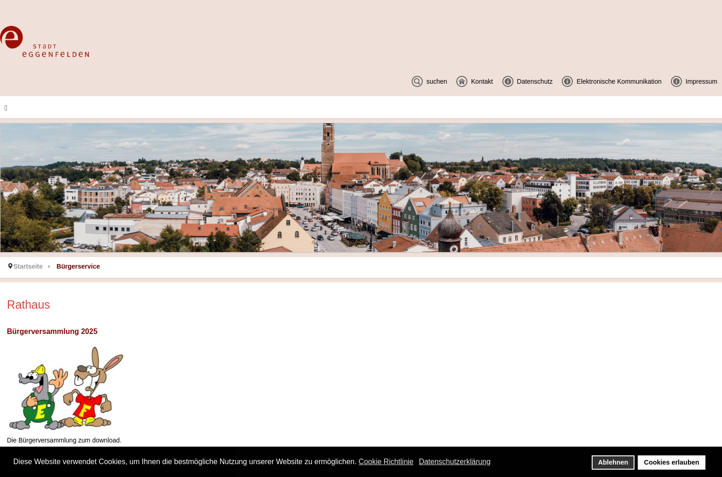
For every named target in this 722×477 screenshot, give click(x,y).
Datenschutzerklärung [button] (455, 462)
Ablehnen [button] (613, 462)
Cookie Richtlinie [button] (386, 462)
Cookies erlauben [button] (671, 462)
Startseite (28, 266)
